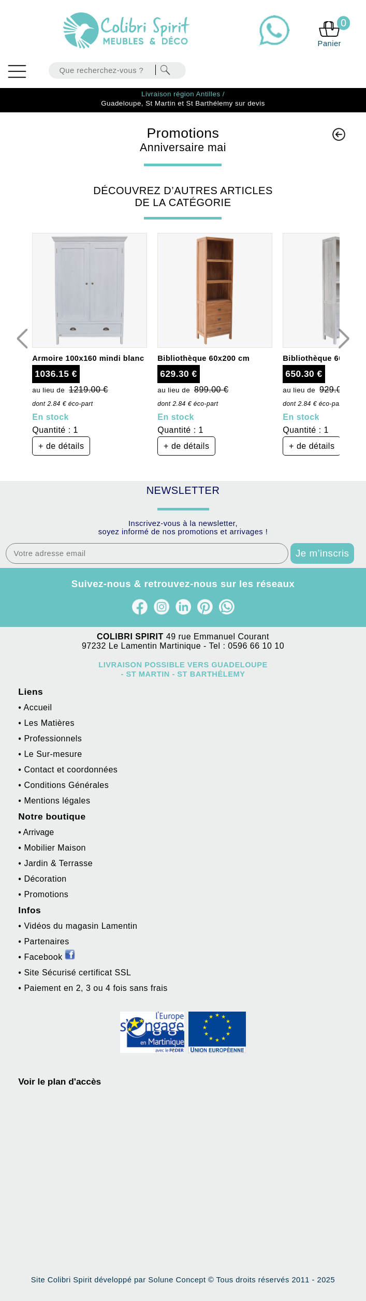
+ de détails (61, 446)
